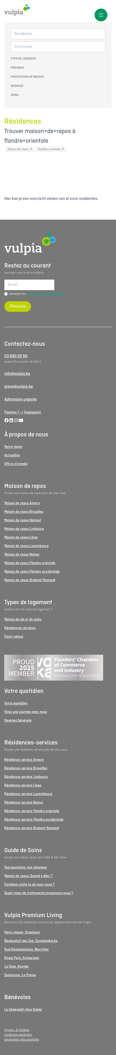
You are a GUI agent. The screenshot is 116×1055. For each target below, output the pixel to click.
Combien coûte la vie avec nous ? (29, 884)
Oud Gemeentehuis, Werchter (26, 949)
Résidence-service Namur (23, 802)
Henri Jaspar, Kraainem (22, 932)
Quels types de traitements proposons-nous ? (38, 893)
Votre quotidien (16, 703)
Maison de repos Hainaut (22, 520)
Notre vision (13, 447)
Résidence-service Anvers (24, 760)
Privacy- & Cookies (16, 1030)
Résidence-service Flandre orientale (31, 811)
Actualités (12, 455)
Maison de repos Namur (22, 554)
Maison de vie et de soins (23, 619)
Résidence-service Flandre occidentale (33, 819)
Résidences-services (20, 628)
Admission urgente (20, 399)
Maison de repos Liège (21, 537)
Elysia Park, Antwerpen (21, 958)
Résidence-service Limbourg (26, 777)
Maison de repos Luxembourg (26, 546)
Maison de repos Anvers (22, 503)
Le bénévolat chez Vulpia (23, 1009)
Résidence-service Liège (23, 785)
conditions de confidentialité (46, 294)
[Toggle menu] (101, 15)
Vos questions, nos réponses (25, 867)
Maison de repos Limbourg (24, 529)
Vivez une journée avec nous (25, 712)
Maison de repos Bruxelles (23, 512)
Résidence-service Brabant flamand (31, 828)
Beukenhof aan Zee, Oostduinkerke (31, 941)
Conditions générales (18, 1035)
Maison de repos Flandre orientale (29, 563)
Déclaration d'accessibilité (21, 1040)
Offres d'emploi (16, 464)
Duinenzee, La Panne (20, 975)
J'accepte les (36, 294)
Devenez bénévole (18, 720)
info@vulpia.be (17, 374)
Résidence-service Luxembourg (28, 794)
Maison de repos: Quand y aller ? (28, 876)
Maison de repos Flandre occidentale (32, 571)
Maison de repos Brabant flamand (29, 580)
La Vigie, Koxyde (16, 966)
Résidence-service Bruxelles (25, 768)
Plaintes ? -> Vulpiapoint (22, 412)
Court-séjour (14, 636)
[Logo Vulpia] (58, 10)
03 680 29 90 (16, 356)
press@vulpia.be (18, 386)
